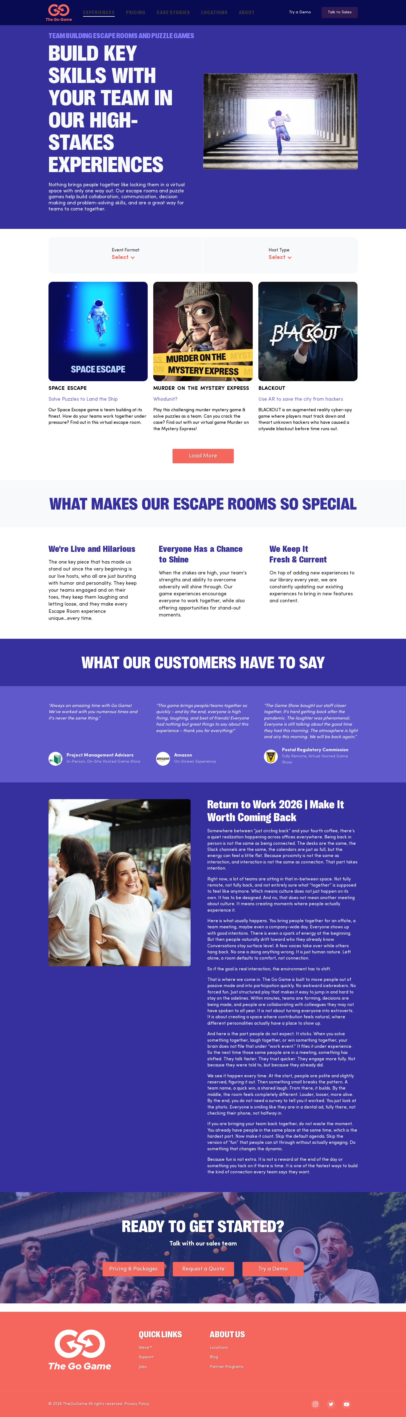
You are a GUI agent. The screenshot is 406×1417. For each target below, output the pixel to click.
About (247, 12)
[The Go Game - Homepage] (59, 12)
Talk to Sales (338, 12)
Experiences (99, 12)
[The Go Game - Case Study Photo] (119, 891)
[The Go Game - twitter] (331, 1404)
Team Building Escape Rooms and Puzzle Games (121, 35)
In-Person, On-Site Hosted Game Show (103, 770)
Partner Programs (227, 1367)
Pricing (135, 12)
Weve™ (145, 1348)
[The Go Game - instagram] (315, 1404)
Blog (214, 1357)
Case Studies (173, 12)
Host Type (279, 250)
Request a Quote (203, 1277)
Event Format (125, 250)
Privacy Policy (136, 1404)
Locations (214, 12)
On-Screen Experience (195, 770)
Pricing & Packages (133, 1277)
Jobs (143, 1367)
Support (146, 1357)
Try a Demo (294, 12)
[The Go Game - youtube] (346, 1404)
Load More (203, 464)
